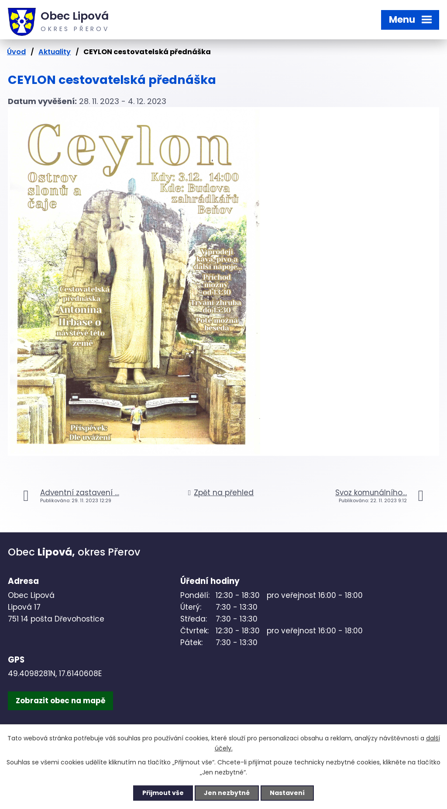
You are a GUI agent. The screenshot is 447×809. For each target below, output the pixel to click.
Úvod (16, 52)
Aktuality (54, 52)
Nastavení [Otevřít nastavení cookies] (287, 792)
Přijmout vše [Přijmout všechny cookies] (163, 792)
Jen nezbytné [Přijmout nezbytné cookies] (227, 792)
